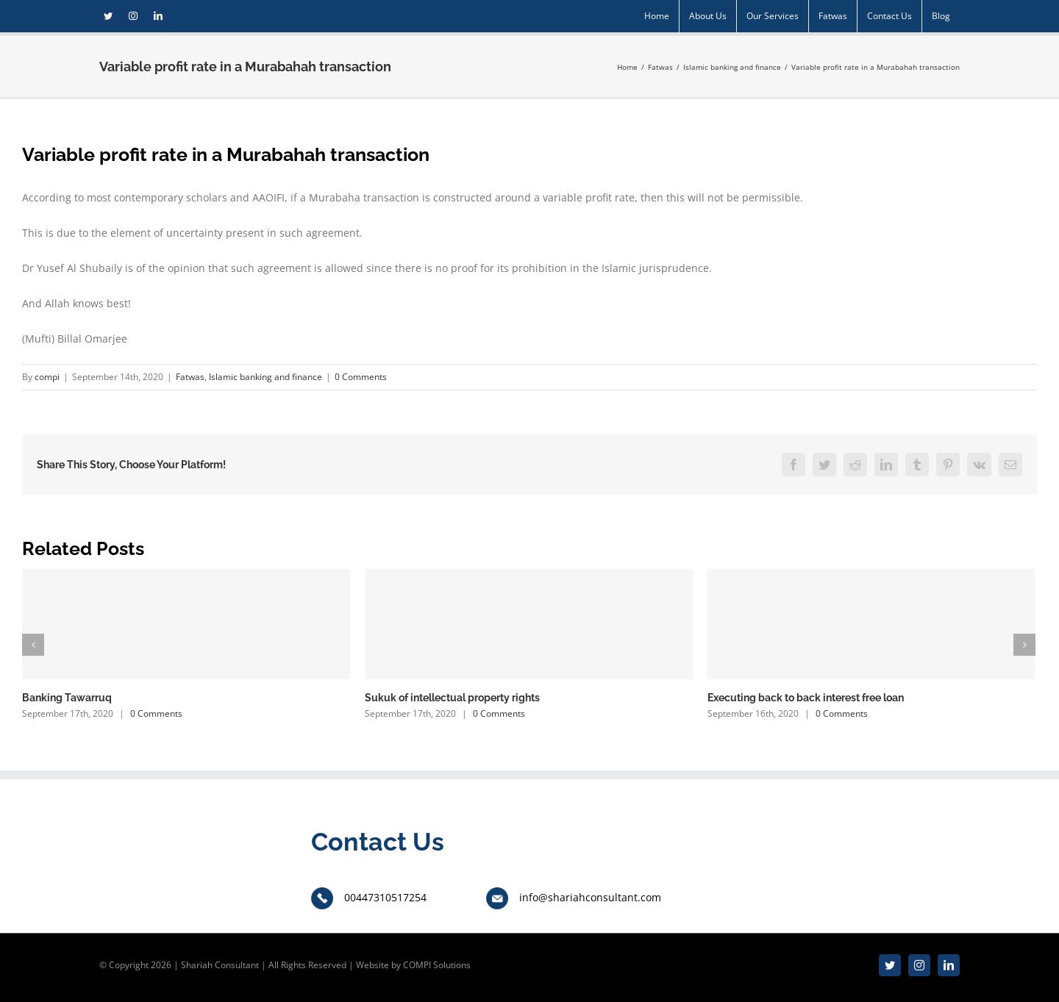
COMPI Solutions (437, 965)
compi (47, 377)
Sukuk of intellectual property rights (452, 698)
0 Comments (361, 377)
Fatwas (190, 377)
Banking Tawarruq (67, 698)
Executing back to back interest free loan (805, 698)
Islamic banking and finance (265, 377)
